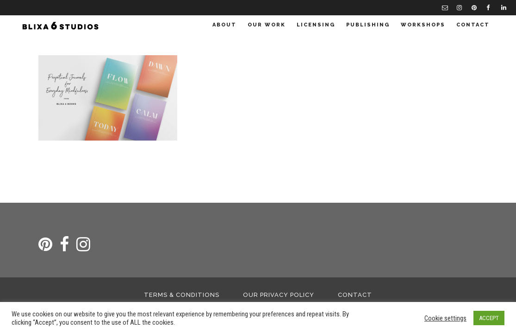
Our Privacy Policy (278, 294)
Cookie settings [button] (445, 318)
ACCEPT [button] (489, 318)
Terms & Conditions (181, 294)
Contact (355, 294)
